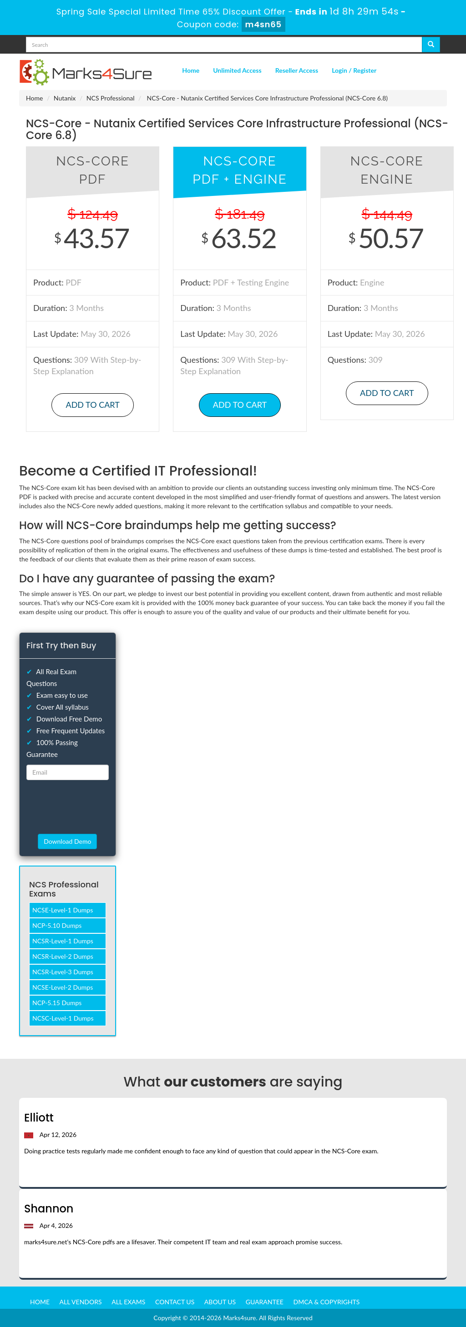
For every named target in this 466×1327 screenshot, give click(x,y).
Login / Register (354, 70)
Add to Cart (92, 405)
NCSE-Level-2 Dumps (62, 987)
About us (220, 1302)
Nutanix (65, 98)
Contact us (174, 1302)
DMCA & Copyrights (327, 1302)
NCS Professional (110, 98)
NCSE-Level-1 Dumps (62, 910)
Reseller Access (297, 70)
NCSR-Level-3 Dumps (62, 972)
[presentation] (78, 806)
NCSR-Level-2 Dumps (62, 956)
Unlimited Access (237, 70)
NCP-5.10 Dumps (56, 925)
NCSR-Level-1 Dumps (62, 941)
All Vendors (81, 1302)
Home (190, 70)
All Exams (128, 1302)
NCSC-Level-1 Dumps (63, 1018)
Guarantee (265, 1302)
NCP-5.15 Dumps (56, 1003)
